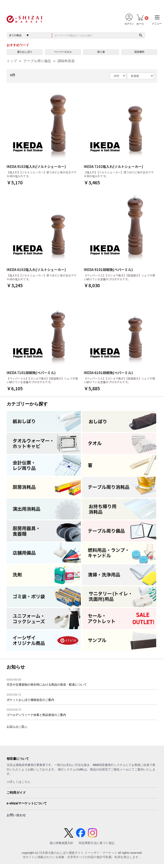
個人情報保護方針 (61, 843)
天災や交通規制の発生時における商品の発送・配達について (47, 684)
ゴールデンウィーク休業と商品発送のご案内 (36, 715)
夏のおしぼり (24, 52)
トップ (12, 61)
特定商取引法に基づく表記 (96, 843)
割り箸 (101, 52)
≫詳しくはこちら (18, 781)
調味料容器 (66, 61)
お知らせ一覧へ (17, 726)
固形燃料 (139, 52)
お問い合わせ (16, 815)
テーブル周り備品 (37, 61)
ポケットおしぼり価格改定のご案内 (30, 700)
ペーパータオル (63, 52)
